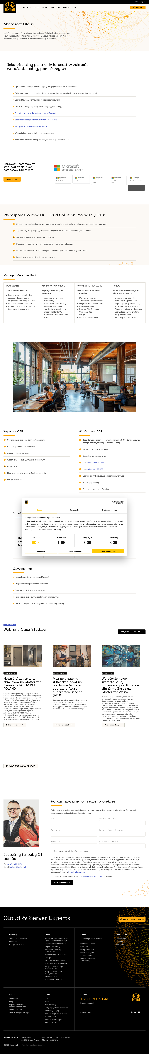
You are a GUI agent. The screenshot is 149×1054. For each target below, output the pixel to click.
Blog (11, 1002)
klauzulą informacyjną (76, 872)
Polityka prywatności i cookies (56, 1008)
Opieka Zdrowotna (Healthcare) (87, 960)
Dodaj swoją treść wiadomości (69, 851)
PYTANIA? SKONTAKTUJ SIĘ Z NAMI (20, 766)
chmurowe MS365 (96, 462)
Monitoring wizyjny (52, 1011)
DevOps (48, 958)
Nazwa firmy (55, 841)
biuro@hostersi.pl (87, 1003)
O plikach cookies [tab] (109, 510)
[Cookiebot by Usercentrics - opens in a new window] (114, 502)
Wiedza (66, 7)
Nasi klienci (120, 945)
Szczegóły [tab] (74, 510)
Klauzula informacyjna (53, 1020)
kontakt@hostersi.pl (17, 867)
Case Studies (55, 7)
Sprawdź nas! (12, 179)
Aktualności (13, 999)
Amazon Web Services (18, 939)
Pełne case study (14, 725)
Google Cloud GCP (16, 945)
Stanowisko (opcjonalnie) (109, 841)
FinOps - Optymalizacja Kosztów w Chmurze (54, 968)
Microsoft (13, 942)
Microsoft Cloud (51, 977)
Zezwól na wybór (74, 552)
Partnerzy (27, 7)
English (140, 2)
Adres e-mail (56, 830)
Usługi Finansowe (87, 950)
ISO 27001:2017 (51, 1023)
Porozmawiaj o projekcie (132, 919)
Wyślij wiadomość (62, 883)
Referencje (120, 942)
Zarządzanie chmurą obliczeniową (53, 951)
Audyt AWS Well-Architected (56, 964)
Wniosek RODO (51, 1017)
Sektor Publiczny (86, 956)
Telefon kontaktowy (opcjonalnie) (112, 830)
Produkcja (84, 947)
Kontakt (138, 7)
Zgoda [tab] (39, 510)
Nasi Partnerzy (50, 1005)
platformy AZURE (95, 469)
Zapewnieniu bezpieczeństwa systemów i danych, (36, 120)
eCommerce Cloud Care (54, 979)
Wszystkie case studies (131, 632)
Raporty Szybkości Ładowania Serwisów (17, 1006)
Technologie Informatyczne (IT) (91, 940)
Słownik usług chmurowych (19, 1013)
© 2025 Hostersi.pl (10, 1045)
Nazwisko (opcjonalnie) (108, 818)
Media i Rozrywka (87, 953)
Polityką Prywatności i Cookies (91, 876)
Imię (52, 818)
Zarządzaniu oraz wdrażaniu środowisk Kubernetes (36, 113)
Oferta (36, 7)
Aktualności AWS (15, 1009)
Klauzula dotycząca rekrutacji (56, 1014)
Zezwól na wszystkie (108, 552)
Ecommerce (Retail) (87, 944)
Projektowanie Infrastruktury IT (56, 944)
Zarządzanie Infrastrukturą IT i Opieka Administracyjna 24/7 (56, 940)
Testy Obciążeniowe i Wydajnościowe (53, 973)
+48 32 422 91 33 (14, 864)
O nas (74, 7)
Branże (44, 7)
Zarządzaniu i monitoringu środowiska (31, 126)
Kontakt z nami (85, 1013)
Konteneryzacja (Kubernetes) (56, 955)
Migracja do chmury (52, 947)
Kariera (47, 1002)
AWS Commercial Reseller (55, 961)
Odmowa (41, 552)
